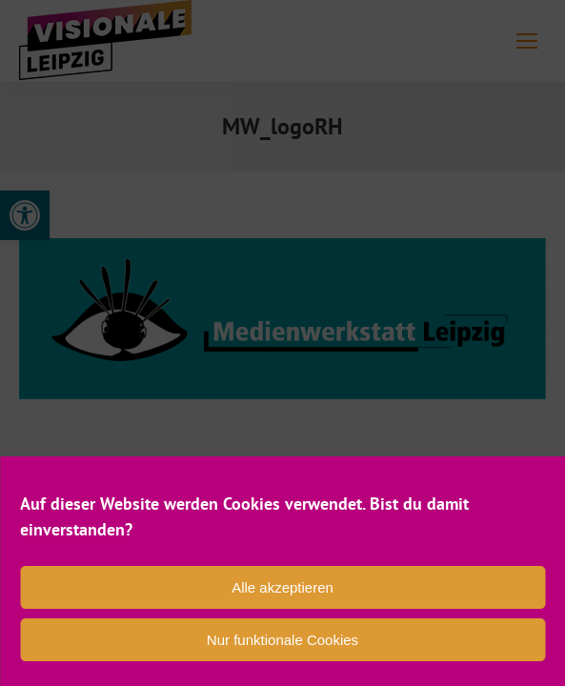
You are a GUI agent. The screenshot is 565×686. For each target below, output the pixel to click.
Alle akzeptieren (282, 587)
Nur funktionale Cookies (282, 640)
